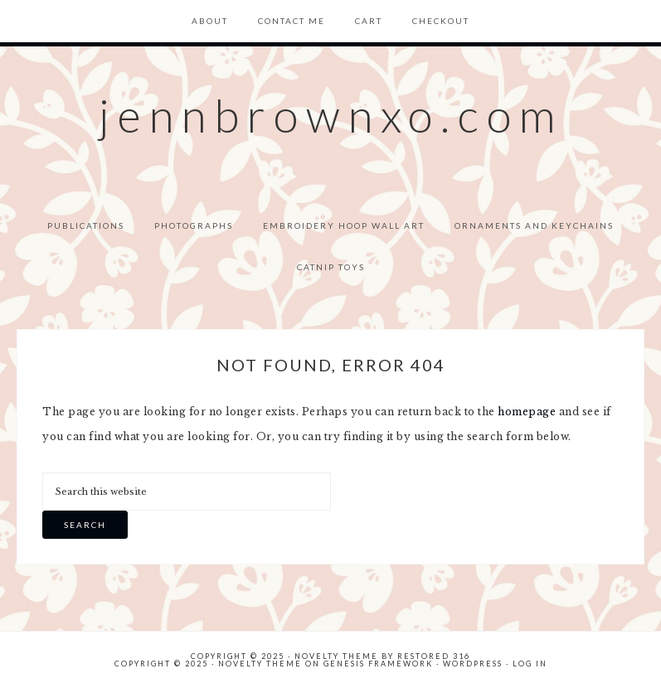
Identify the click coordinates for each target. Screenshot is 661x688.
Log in (530, 663)
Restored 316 (433, 656)
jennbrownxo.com (331, 115)
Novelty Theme (260, 663)
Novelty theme (336, 656)
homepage (527, 411)
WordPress (473, 663)
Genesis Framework (378, 663)
